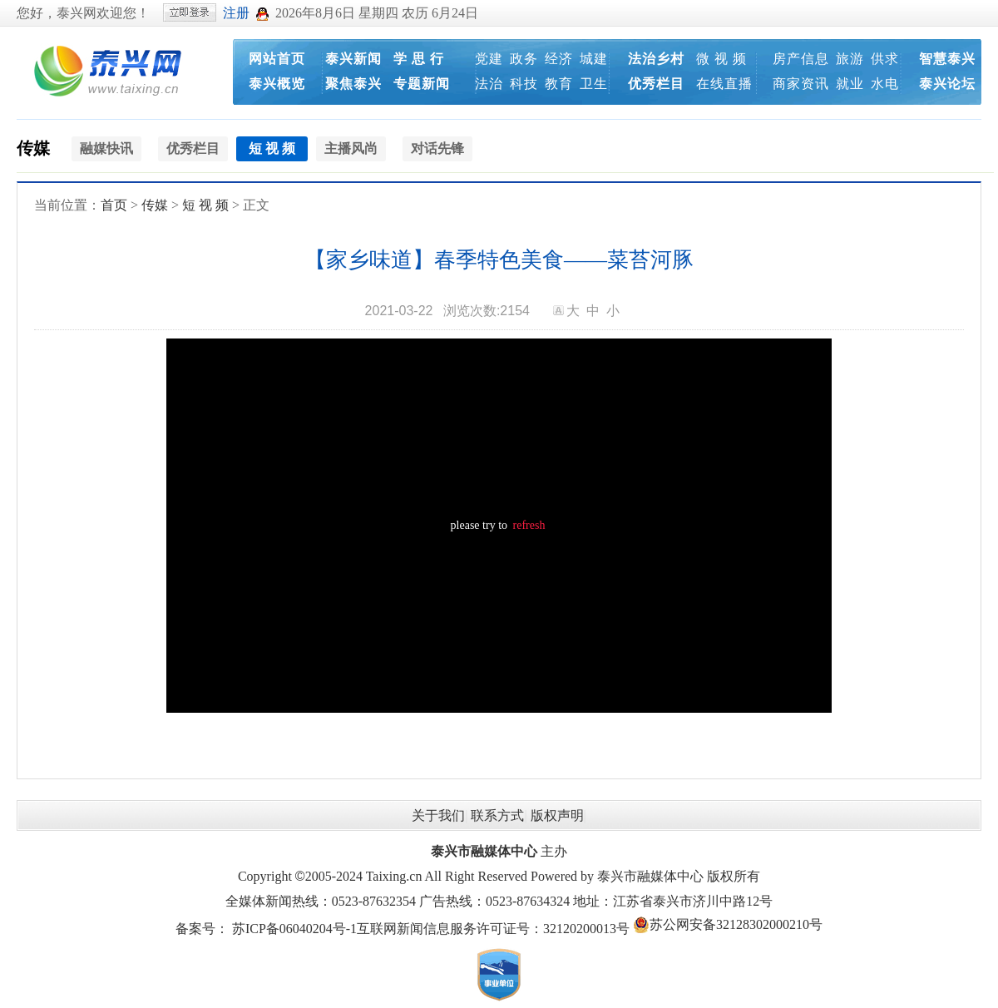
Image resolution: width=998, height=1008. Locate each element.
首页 (114, 205)
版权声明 (557, 815)
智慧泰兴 (947, 59)
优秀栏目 (656, 84)
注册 (236, 13)
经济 (559, 59)
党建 (489, 59)
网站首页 (277, 59)
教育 (559, 84)
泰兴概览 (277, 84)
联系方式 (497, 815)
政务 (524, 59)
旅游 (850, 59)
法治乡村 (656, 59)
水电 (885, 84)
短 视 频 (205, 205)
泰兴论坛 (947, 84)
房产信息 (801, 59)
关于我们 (438, 815)
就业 (850, 84)
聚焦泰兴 (353, 84)
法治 (489, 84)
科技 (524, 84)
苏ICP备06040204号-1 (294, 929)
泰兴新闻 (353, 59)
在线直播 (724, 84)
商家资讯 (801, 84)
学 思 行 (418, 59)
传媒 (33, 148)
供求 (885, 59)
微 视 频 (721, 59)
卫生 (594, 84)
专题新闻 (421, 84)
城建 (594, 59)
